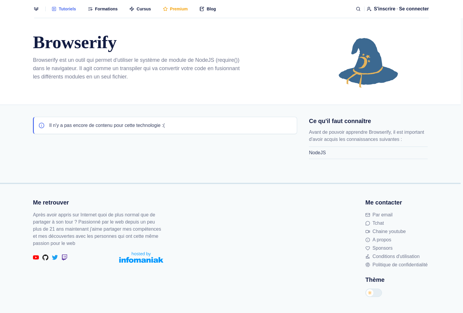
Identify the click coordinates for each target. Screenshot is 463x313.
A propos (378, 239)
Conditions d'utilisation (392, 256)
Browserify (45, 60)
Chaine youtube (385, 231)
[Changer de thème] (373, 293)
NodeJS (317, 152)
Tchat (374, 223)
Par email (379, 214)
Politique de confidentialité (396, 264)
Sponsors (379, 248)
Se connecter (414, 8)
